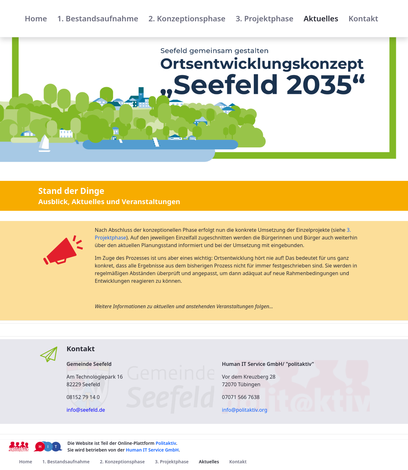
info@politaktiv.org (244, 409)
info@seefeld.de (86, 409)
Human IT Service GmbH (152, 450)
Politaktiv (166, 443)
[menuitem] (35, 18)
